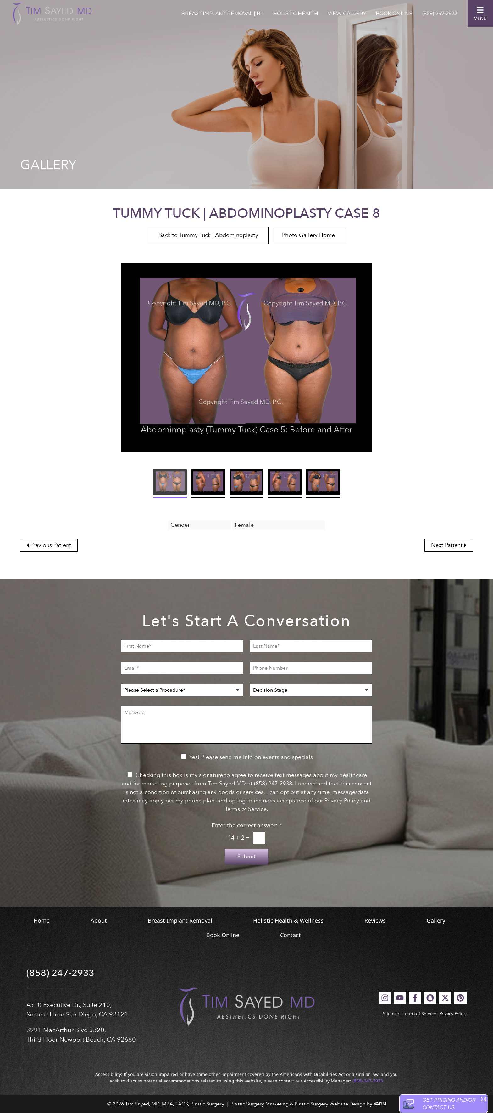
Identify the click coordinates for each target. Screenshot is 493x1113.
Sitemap (391, 1014)
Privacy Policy (453, 1014)
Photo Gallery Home (308, 235)
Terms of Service (419, 1014)
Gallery (436, 920)
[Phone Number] (311, 668)
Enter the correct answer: (246, 826)
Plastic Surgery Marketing (259, 1103)
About (99, 920)
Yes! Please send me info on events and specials (251, 757)
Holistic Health (295, 13)
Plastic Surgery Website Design (330, 1103)
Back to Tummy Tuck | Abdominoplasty (208, 235)
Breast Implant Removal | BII (222, 13)
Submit (246, 857)
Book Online (394, 13)
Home (42, 920)
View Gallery (347, 13)
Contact (290, 935)
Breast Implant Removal (180, 920)
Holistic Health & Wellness (288, 920)
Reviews (375, 920)
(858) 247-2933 (439, 13)
